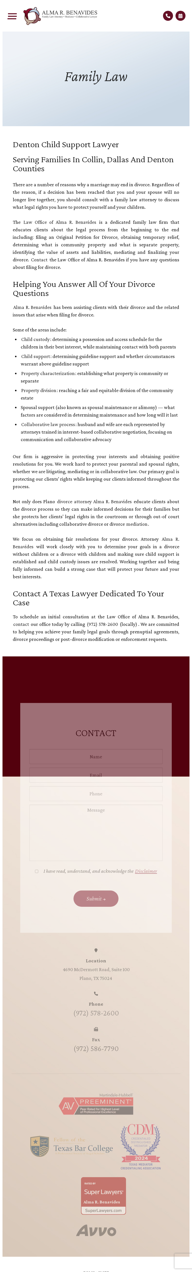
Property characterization (48, 373)
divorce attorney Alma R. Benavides (94, 501)
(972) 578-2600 (103, 624)
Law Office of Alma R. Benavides (60, 222)
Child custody (35, 339)
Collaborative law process (48, 424)
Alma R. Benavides (32, 307)
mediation (137, 524)
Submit (94, 907)
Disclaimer (146, 879)
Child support (35, 356)
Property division (38, 390)
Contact (40, 259)
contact (21, 624)
